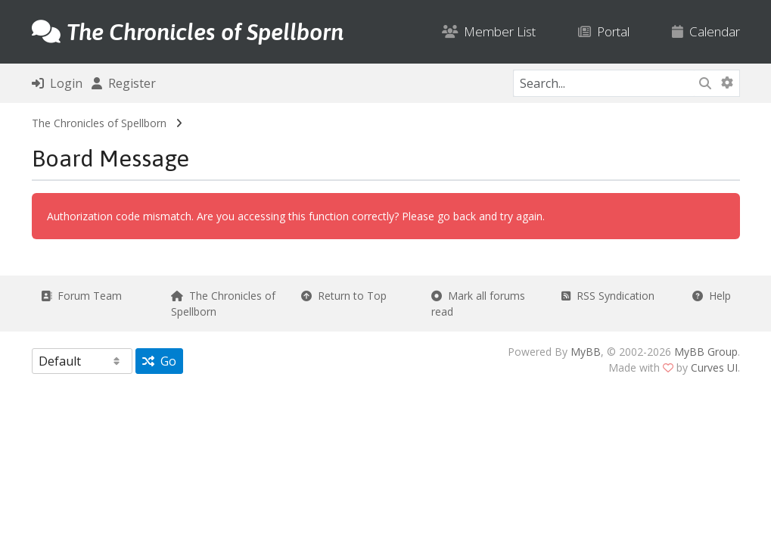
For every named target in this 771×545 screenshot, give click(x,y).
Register (124, 83)
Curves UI (714, 367)
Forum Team (81, 295)
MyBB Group (706, 351)
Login (57, 83)
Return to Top (344, 295)
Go (159, 361)
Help (711, 295)
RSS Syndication (607, 295)
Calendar (706, 31)
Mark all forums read (478, 303)
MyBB (585, 351)
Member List (489, 31)
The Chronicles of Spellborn (99, 123)
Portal (604, 31)
